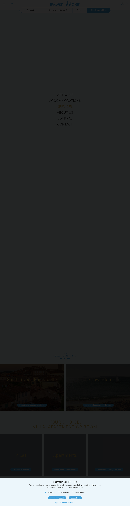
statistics (63, 492)
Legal (56, 502)
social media (78, 492)
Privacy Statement (68, 502)
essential (50, 492)
